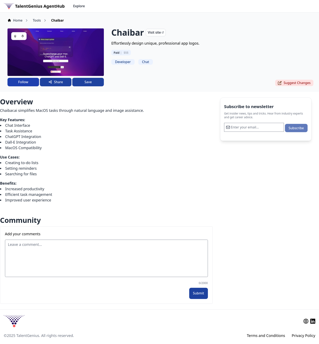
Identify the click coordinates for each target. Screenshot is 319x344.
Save (88, 82)
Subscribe (296, 128)
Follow (23, 82)
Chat (145, 62)
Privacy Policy (303, 335)
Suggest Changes (294, 83)
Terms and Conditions (266, 335)
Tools (37, 20)
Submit (198, 293)
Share (55, 82)
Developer (123, 62)
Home (14, 20)
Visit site (156, 32)
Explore (79, 6)
